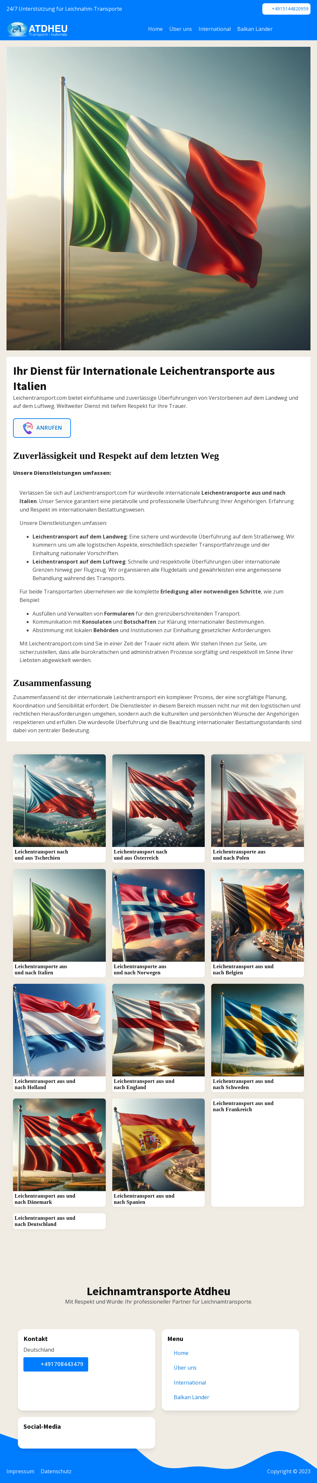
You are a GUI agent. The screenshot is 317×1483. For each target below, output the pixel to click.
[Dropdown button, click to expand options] (300, 29)
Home (155, 29)
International (215, 29)
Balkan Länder (255, 29)
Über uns (180, 29)
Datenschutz (56, 1471)
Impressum (20, 1471)
